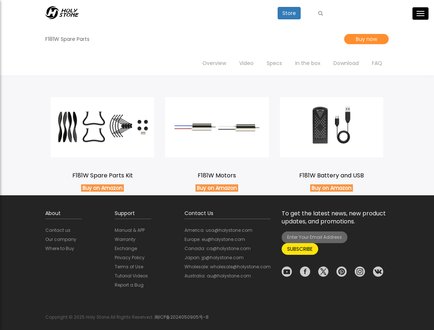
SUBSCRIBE (300, 249)
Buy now (366, 39)
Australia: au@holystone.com (217, 276)
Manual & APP (130, 230)
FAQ (377, 63)
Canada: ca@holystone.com (217, 248)
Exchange (126, 248)
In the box (307, 63)
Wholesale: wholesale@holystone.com (227, 267)
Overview (214, 63)
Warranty (125, 239)
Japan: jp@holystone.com (214, 257)
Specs (274, 63)
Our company (60, 239)
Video (246, 63)
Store (289, 13)
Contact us (58, 230)
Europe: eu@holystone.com (214, 239)
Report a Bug (129, 285)
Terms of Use (129, 267)
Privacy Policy (130, 257)
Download (346, 63)
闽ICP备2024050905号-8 (182, 317)
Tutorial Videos (131, 276)
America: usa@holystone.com (218, 230)
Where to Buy (59, 248)
